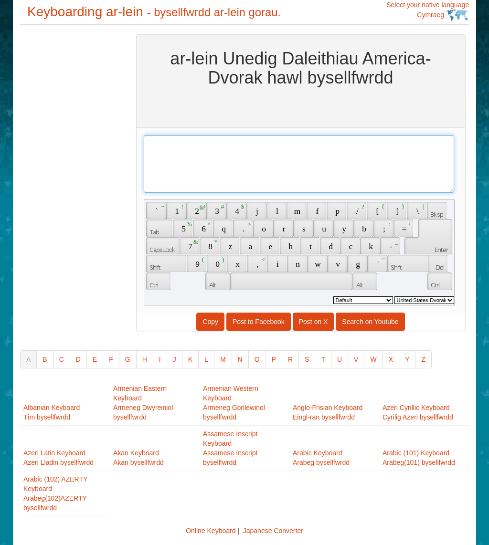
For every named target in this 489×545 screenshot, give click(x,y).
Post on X (313, 321)
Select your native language (427, 11)
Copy (210, 321)
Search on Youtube (370, 321)
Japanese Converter (273, 531)
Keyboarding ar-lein (154, 11)
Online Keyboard (210, 531)
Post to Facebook (259, 321)
